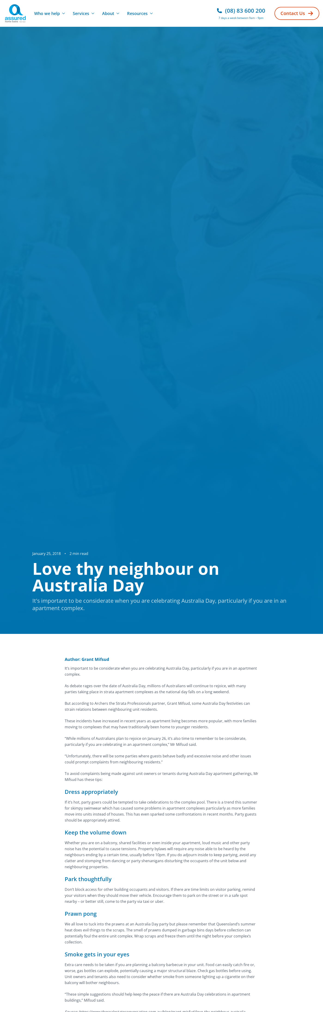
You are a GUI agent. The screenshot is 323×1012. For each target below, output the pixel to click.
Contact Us (296, 13)
